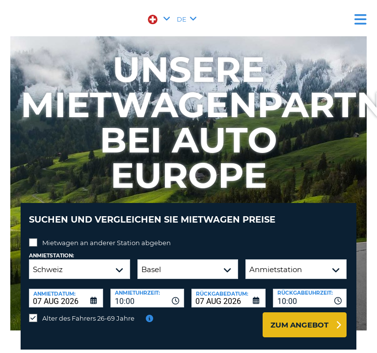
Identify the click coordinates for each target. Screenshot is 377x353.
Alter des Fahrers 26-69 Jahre (88, 318)
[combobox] (147, 298)
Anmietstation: (51, 255)
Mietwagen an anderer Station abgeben (106, 243)
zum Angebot (299, 324)
